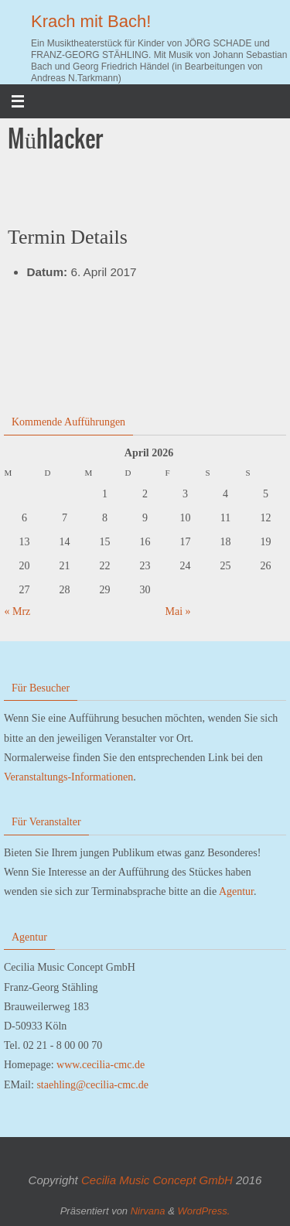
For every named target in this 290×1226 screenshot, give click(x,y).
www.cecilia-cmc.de (100, 1065)
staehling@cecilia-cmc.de (92, 1085)
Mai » (178, 611)
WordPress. (203, 1211)
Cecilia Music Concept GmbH (157, 1180)
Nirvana (148, 1211)
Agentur (236, 891)
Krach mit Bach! (91, 21)
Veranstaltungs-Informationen (68, 777)
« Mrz (18, 611)
